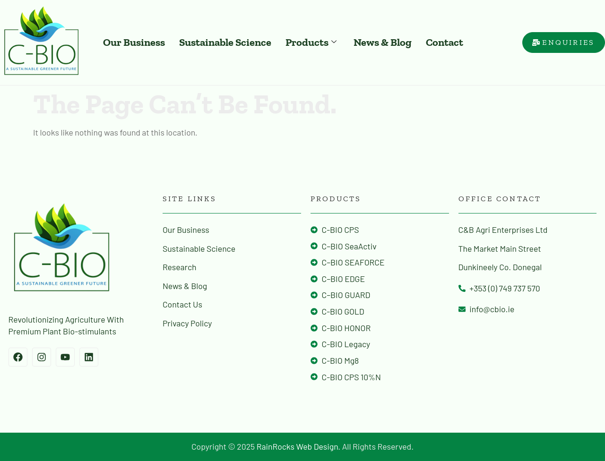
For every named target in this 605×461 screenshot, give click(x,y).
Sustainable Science (225, 42)
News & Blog (383, 42)
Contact (444, 42)
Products (311, 42)
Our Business (134, 42)
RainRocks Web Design (297, 446)
